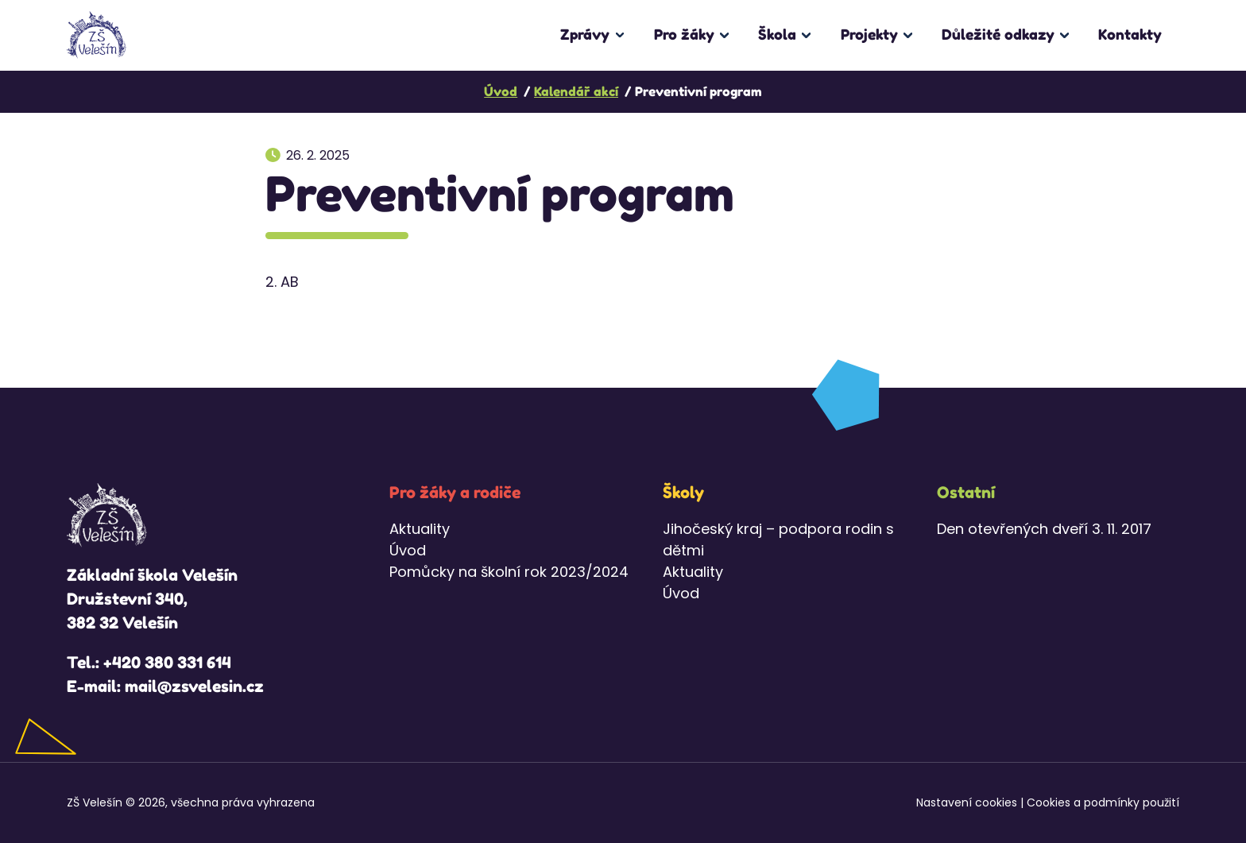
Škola (777, 34)
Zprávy (584, 34)
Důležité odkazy (998, 34)
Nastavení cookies (966, 802)
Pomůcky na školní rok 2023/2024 (509, 572)
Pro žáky (684, 34)
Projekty (869, 34)
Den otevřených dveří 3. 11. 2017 (1044, 529)
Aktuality (419, 529)
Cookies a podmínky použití (1103, 802)
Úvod (407, 550)
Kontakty (1130, 34)
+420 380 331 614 (167, 662)
